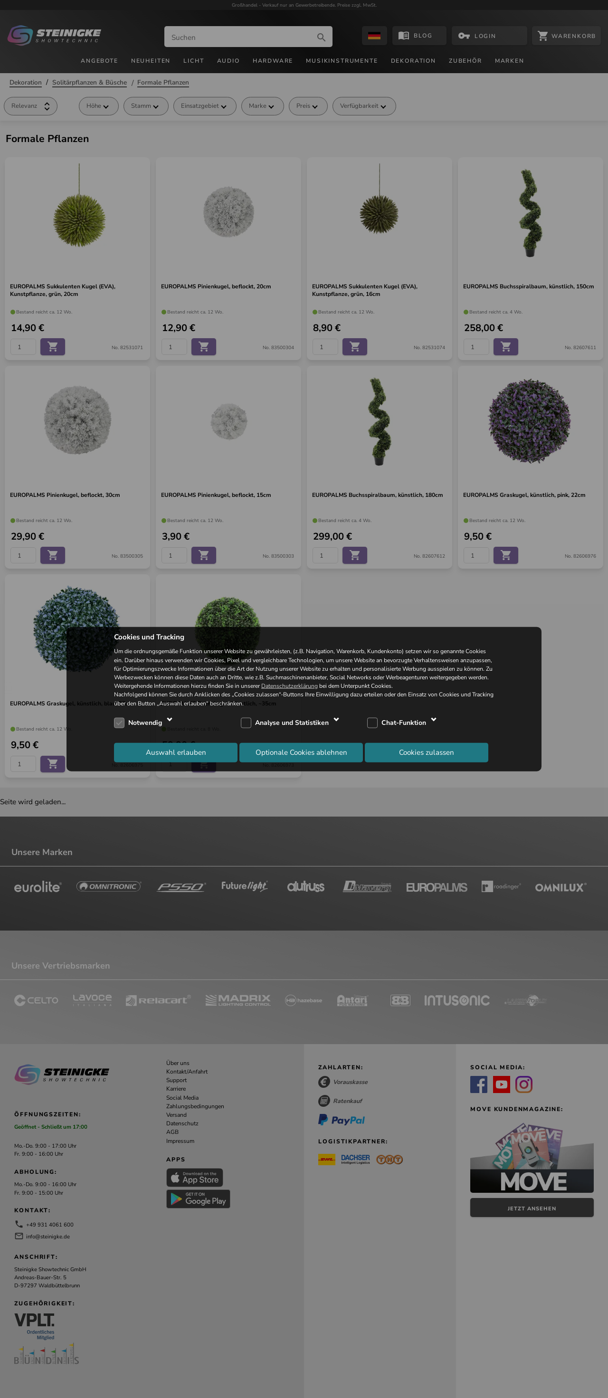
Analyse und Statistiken (292, 722)
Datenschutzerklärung (289, 686)
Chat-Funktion (403, 722)
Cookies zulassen (426, 752)
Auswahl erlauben (176, 752)
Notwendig (145, 722)
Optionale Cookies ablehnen (301, 752)
